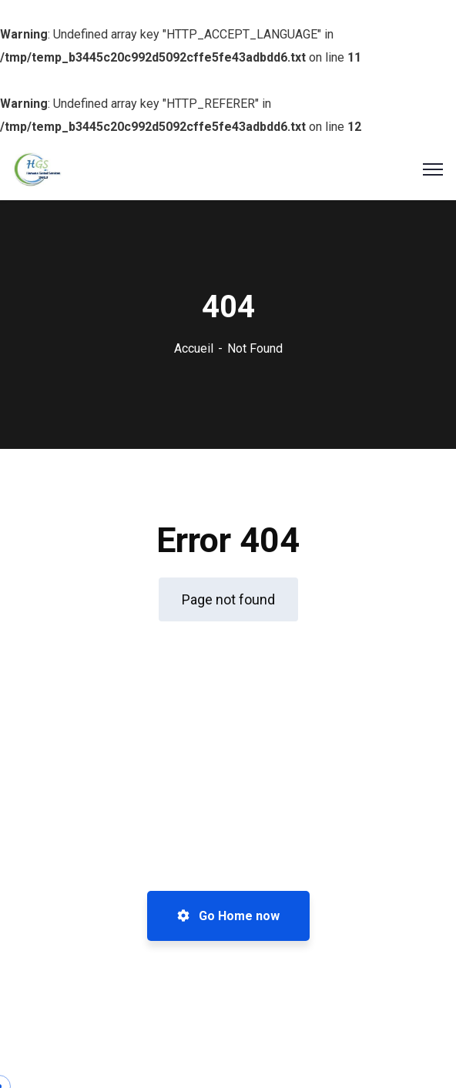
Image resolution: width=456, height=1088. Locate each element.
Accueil (193, 348)
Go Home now (228, 916)
